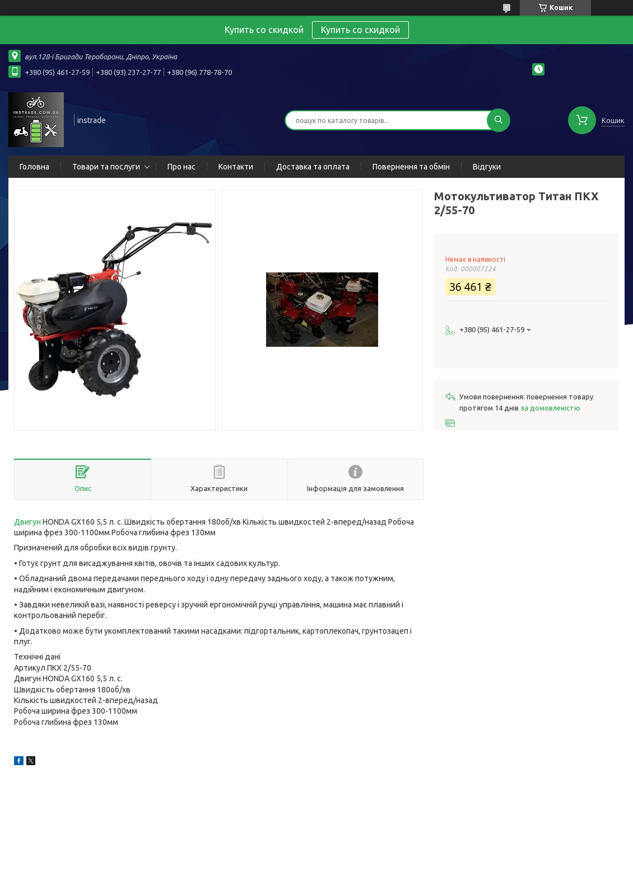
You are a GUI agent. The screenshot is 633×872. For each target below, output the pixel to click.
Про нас (181, 167)
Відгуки (487, 167)
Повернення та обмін (411, 167)
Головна (34, 167)
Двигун (27, 521)
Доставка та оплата (313, 167)
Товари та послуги (106, 167)
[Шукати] (498, 120)
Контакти (235, 167)
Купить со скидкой (360, 30)
